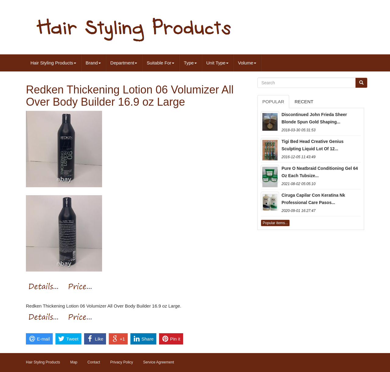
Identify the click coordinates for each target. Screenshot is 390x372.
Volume (247, 62)
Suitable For (160, 62)
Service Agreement (158, 362)
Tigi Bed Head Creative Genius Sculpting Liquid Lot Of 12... (313, 145)
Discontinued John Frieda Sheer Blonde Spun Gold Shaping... (314, 118)
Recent (304, 101)
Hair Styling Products (53, 62)
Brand (93, 62)
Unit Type (217, 62)
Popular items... (275, 223)
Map (73, 362)
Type (190, 62)
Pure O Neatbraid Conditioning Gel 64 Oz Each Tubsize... (320, 172)
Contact (93, 362)
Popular (273, 101)
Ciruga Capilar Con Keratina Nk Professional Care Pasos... (313, 199)
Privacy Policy (121, 362)
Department (123, 62)
